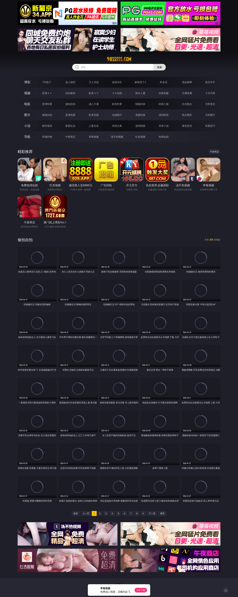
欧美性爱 (117, 104)
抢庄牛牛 (210, 82)
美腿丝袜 (140, 115)
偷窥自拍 (47, 115)
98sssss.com (119, 59)
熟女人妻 (140, 93)
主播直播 (187, 93)
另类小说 (164, 126)
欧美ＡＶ (94, 93)
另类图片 (210, 115)
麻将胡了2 (140, 82)
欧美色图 (94, 115)
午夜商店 (70, 136)
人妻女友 (94, 126)
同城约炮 (47, 136)
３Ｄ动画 (117, 93)
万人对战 (94, 82)
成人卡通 (94, 104)
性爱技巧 (210, 126)
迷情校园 (140, 126)
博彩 (27, 82)
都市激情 (47, 126)
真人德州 (70, 82)
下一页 (152, 513)
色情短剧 (164, 136)
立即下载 (140, 590)
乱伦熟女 (187, 104)
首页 (75, 513)
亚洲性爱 (47, 104)
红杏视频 (140, 136)
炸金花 (163, 82)
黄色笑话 (187, 126)
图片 (27, 115)
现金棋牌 (187, 82)
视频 (27, 93)
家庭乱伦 (70, 126)
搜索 (159, 67)
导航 (27, 137)
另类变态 (210, 104)
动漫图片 (117, 115)
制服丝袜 (140, 104)
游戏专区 (117, 82)
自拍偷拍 (70, 93)
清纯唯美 (164, 115)
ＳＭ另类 (210, 93)
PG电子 (47, 82)
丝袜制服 (164, 93)
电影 (27, 104)
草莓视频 (94, 136)
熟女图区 (187, 115)
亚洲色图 (70, 115)
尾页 (162, 513)
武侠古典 (117, 126)
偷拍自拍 (70, 104)
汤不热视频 (117, 136)
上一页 (86, 513)
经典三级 (164, 104)
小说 (27, 126)
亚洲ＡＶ (47, 93)
